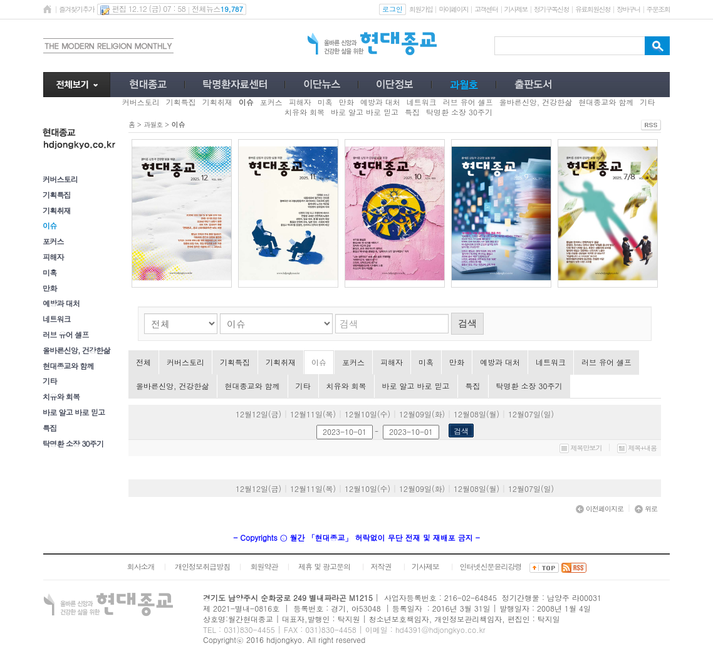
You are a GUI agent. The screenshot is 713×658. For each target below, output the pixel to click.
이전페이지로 (599, 508)
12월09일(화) (422, 414)
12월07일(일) (531, 414)
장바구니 (628, 9)
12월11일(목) (313, 414)
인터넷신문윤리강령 (491, 566)
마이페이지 (453, 9)
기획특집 (57, 194)
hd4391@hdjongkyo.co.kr (440, 629)
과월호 (152, 124)
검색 (467, 323)
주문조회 (658, 9)
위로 (646, 508)
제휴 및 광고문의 (324, 566)
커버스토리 (60, 179)
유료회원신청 (592, 9)
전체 (143, 362)
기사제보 (516, 9)
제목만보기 (580, 447)
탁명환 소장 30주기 (73, 443)
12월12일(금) (258, 414)
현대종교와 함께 (68, 365)
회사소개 (140, 566)
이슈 (318, 362)
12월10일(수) (367, 414)
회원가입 (420, 9)
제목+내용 (637, 447)
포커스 (53, 241)
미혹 (49, 272)
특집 (49, 427)
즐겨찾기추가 (76, 9)
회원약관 (264, 566)
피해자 (53, 256)
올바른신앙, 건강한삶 (76, 350)
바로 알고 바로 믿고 (74, 412)
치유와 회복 (61, 396)
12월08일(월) (476, 414)
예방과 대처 (61, 303)
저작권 (381, 566)
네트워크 (57, 318)
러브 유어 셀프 (66, 334)
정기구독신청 (551, 9)
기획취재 (57, 210)
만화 (49, 288)
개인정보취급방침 (202, 566)
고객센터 (485, 9)
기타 (49, 380)
